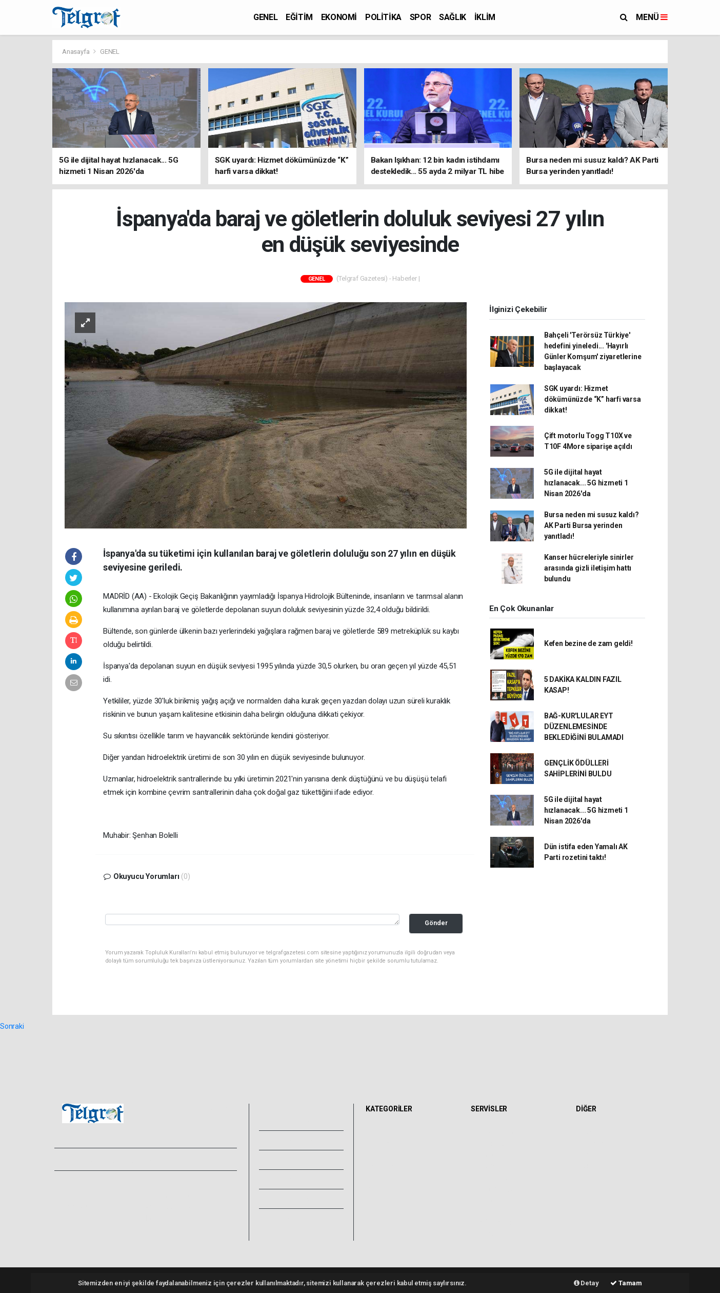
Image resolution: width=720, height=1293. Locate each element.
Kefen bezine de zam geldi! (588, 643)
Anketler (592, 1143)
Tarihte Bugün (496, 1188)
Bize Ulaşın (287, 1218)
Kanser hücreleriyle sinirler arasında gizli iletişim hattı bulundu (589, 568)
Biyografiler (597, 1154)
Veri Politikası (78, 1218)
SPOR (420, 17)
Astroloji (592, 1177)
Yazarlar (283, 1159)
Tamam (626, 1283)
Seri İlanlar (490, 1211)
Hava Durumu (495, 1132)
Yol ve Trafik (493, 1143)
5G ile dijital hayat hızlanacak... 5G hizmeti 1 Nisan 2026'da (586, 483)
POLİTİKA (383, 17)
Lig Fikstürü (491, 1177)
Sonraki (12, 1026)
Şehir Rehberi (495, 1222)
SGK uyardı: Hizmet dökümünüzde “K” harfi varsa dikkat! (592, 399)
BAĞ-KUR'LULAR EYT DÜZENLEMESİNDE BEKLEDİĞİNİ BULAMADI (584, 726)
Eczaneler (489, 1166)
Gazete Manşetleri (503, 1233)
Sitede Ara (595, 1132)
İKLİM (484, 17)
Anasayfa (76, 51)
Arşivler (283, 1179)
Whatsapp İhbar (167, 1207)
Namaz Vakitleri (499, 1154)
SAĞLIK (452, 17)
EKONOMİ (339, 17)
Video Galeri (290, 1140)
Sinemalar (490, 1200)
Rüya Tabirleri (600, 1166)
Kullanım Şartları (167, 1195)
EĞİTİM (299, 17)
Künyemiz (286, 1198)
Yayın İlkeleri (76, 1207)
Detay (586, 1283)
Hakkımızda (75, 1195)
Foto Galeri (288, 1120)
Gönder (436, 923)
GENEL (265, 17)
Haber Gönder (164, 1218)
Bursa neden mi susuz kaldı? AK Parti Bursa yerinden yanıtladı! (591, 525)
